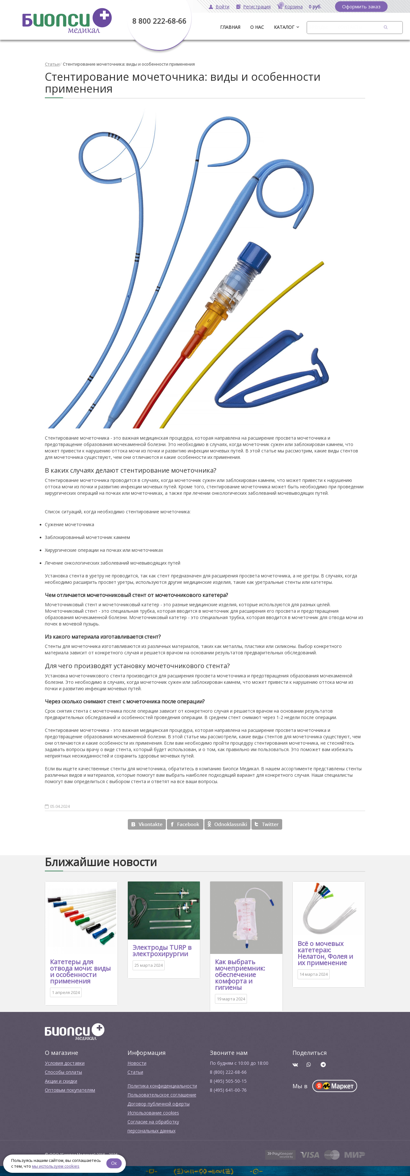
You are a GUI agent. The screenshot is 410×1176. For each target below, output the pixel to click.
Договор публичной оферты (158, 1104)
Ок (114, 1163)
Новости (136, 1063)
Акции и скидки (61, 1081)
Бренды (318, 27)
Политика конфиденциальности (162, 1086)
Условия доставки (65, 1063)
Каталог (284, 27)
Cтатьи (135, 1072)
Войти (222, 7)
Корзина (293, 7)
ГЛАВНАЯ (230, 27)
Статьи (52, 64)
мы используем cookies (55, 1166)
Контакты (349, 27)
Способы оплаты (63, 1072)
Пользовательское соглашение (161, 1095)
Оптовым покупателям (70, 1090)
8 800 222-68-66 (159, 21)
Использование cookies (153, 1113)
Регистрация (257, 7)
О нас (257, 27)
